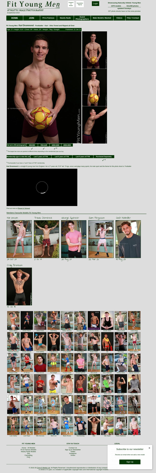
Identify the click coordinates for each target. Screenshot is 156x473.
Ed (107, 351)
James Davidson (67, 393)
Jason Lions (107, 393)
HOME (14, 18)
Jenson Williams (13, 415)
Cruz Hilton (80, 351)
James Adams (53, 393)
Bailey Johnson (67, 330)
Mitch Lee (53, 436)
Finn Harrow (40, 372)
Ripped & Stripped (24, 208)
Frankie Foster (67, 372)
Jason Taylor (121, 393)
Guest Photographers (82, 18)
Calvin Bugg (134, 330)
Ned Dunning (80, 436)
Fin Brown (27, 372)
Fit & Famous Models (28, 450)
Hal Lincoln (12, 218)
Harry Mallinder (107, 372)
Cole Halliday (40, 351)
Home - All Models (28, 448)
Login (95, 3)
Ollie (94, 436)
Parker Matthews (121, 436)
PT (134, 436)
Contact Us (73, 448)
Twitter (72, 451)
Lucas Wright (121, 415)
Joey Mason (40, 415)
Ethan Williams (134, 351)
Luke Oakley (13, 436)
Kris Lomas (107, 415)
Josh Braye (53, 415)
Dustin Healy (94, 351)
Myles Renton (67, 436)
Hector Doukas (13, 393)
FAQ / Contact (133, 18)
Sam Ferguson (97, 218)
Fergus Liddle (13, 372)
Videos (119, 18)
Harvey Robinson (134, 372)
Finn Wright (53, 372)
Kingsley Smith (93, 415)
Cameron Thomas (13, 351)
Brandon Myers (93, 330)
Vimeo (72, 455)
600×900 (32, 145)
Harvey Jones (121, 372)
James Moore (80, 393)
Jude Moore (80, 415)
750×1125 (43, 145)
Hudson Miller (27, 393)
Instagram (72, 453)
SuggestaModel (71, 4)
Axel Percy (53, 330)
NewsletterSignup (80, 3)
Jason (94, 393)
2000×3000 (67, 145)
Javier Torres (134, 393)
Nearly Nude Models (28, 451)
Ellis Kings (121, 351)
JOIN (31, 18)
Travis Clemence (43, 218)
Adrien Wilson (13, 330)
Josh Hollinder (123, 218)
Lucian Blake (134, 415)
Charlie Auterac (26, 351)
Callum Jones (121, 330)
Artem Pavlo (40, 330)
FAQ (28, 457)
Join (28, 453)
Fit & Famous (48, 18)
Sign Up (129, 462)
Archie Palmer (27, 330)
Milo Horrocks (40, 436)
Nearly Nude (65, 18)
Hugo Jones (40, 393)
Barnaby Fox (80, 330)
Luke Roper (26, 436)
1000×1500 (55, 145)
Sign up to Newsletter (73, 450)
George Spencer (70, 218)
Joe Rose (27, 415)
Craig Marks (67, 351)
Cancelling (28, 455)
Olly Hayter (107, 436)
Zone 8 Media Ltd (43, 468)
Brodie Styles (107, 330)
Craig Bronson (14, 265)
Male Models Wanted (102, 18)
